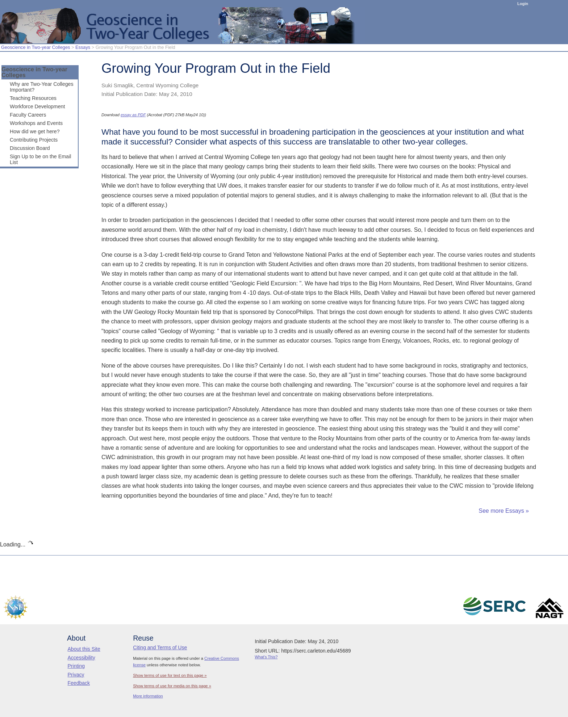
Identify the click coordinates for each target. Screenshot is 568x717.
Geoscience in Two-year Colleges (35, 47)
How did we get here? (35, 131)
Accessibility (81, 658)
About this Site (84, 649)
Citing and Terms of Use (160, 647)
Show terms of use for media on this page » (172, 686)
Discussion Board (30, 148)
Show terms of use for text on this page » (169, 675)
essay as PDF (133, 115)
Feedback (79, 683)
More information (148, 696)
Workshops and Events (36, 123)
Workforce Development (37, 106)
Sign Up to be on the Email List (40, 159)
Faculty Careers (28, 115)
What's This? (266, 657)
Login (522, 3)
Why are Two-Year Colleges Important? (42, 87)
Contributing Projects (34, 140)
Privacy (76, 675)
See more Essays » (504, 511)
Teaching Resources (33, 98)
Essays (82, 47)
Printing (76, 666)
